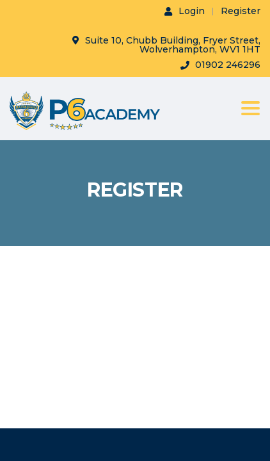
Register (240, 10)
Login (184, 10)
